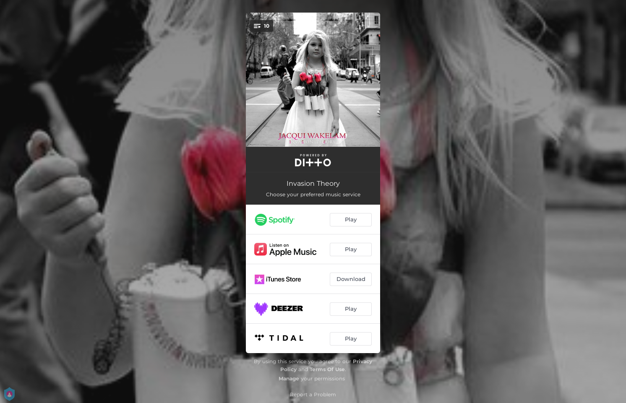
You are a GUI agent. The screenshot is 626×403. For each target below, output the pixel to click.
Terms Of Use (327, 369)
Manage (289, 378)
